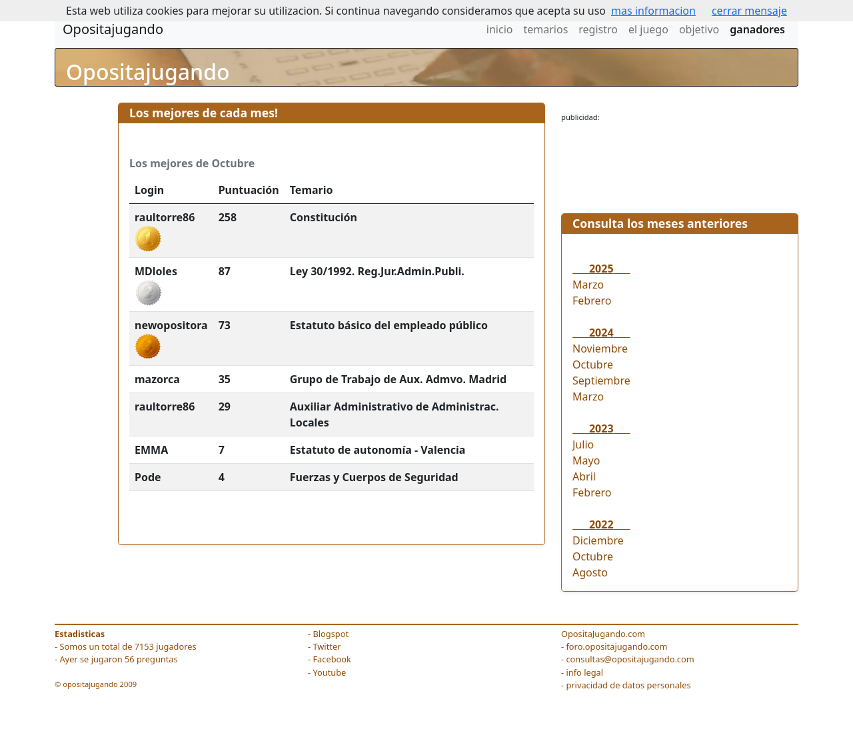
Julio (583, 444)
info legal (584, 672)
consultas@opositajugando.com (630, 659)
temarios (545, 29)
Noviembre (600, 348)
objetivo (699, 29)
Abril (584, 476)
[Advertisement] (679, 164)
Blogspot (331, 634)
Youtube (329, 672)
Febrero (591, 300)
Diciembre (598, 540)
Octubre (592, 364)
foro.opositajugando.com (616, 646)
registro (598, 29)
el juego (648, 29)
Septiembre (601, 380)
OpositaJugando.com (603, 634)
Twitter (327, 646)
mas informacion (653, 10)
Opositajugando (113, 29)
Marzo (588, 284)
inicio (499, 29)
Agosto (590, 572)
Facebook (332, 659)
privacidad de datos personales (628, 685)
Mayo (586, 460)
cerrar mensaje (749, 10)
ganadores (757, 29)
